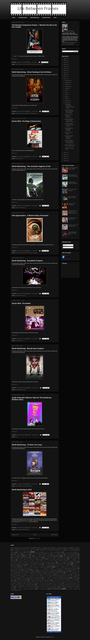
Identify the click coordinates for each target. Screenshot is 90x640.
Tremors (34, 587)
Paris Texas (35, 569)
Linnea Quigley (17, 567)
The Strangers (19, 585)
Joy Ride (51, 564)
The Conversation (32, 581)
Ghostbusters (13, 558)
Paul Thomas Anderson (42, 569)
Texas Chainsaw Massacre (31, 252)
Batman (13, 548)
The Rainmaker (70, 584)
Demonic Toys (54, 553)
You (77, 588)
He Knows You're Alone (46, 560)
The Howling (33, 583)
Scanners (60, 575)
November (67, 82)
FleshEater (15, 557)
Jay (70, 562)
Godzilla (43, 558)
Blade (47, 548)
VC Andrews (62, 587)
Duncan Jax (68, 554)
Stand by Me (46, 577)
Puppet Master (55, 571)
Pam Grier (28, 569)
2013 (65, 156)
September (67, 86)
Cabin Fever (20, 550)
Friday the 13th (21, 486)
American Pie (56, 547)
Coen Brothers (38, 552)
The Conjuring (24, 581)
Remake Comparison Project (36, 64)
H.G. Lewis (71, 558)
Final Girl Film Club (22, 64)
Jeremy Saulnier (14, 564)
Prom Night (41, 571)
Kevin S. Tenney (76, 564)
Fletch (20, 557)
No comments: (35, 111)
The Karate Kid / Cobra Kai (56, 583)
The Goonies (68, 581)
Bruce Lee (15, 550)
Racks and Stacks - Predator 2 (72, 190)
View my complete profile (68, 44)
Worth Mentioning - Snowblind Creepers (27, 261)
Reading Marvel (36, 572)
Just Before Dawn (64, 564)
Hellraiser (63, 560)
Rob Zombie (52, 573)
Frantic (32, 557)
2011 (65, 160)
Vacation (49, 587)
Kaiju (70, 564)
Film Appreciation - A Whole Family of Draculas (30, 215)
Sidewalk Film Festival (45, 576)
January (67, 102)
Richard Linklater (41, 573)
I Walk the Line (60, 561)
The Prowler (52, 584)
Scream (12, 576)
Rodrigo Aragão (15, 575)
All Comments (67, 247)
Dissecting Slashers (17, 554)
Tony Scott (18, 587)
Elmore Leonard (14, 556)
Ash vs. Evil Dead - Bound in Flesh (72, 197)
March (66, 98)
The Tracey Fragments (40, 585)
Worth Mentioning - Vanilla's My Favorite (73, 175)
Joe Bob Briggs (22, 564)
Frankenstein (25, 557)
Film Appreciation (22, 17)
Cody (16, 64)
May (66, 94)
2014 (65, 154)
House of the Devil (52, 561)
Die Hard (71, 553)
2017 (65, 76)
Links (55, 17)
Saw (56, 575)
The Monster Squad (24, 584)
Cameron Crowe (27, 550)
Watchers (67, 587)
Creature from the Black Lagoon (49, 552)
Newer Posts (15, 534)
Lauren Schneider (47, 565)
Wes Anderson (73, 587)
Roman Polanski (37, 575)
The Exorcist (51, 581)
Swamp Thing (71, 579)
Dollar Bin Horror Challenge (36, 554)
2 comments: (35, 250)
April (66, 96)
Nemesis (63, 568)
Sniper (29, 577)
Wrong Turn (68, 588)
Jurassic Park (57, 564)
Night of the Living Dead (72, 568)
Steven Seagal (75, 577)
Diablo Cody (66, 553)
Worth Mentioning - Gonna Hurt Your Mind (72, 233)
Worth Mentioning (34, 17)
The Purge (64, 584)
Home (13, 17)
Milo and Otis (13, 568)
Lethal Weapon (71, 565)
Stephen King (67, 577)
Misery (18, 568)
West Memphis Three (20, 588)
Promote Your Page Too (66, 258)
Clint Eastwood (20, 552)
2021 (65, 68)
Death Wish (41, 553)
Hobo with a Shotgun (15, 561)
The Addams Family (63, 580)
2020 (65, 70)
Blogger (52, 637)
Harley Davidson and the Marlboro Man (29, 560)
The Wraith (66, 585)
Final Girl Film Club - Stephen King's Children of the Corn (73, 212)
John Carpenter (38, 564)
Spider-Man (39, 577)
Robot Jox (77, 573)
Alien (37, 547)
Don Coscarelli (55, 554)
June (66, 92)
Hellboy (58, 560)
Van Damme (55, 587)
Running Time (44, 575)
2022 (65, 66)
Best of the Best (20, 548)
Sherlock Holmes (27, 576)
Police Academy (17, 571)
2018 (65, 74)
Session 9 (17, 576)
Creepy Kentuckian (67, 552)
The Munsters (39, 584)
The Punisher (58, 584)
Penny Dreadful (50, 569)
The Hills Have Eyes (14, 583)
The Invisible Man (46, 583)
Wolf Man (45, 588)
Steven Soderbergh (14, 579)
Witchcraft (33, 588)
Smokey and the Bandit (23, 577)
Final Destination (66, 556)
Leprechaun (54, 565)
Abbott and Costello (14, 547)
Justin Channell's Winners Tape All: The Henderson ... (69, 141)
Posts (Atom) (37, 538)
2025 (65, 60)
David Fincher (18, 553)
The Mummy (32, 584)
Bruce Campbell (75, 548)
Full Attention (57, 557)
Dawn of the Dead (26, 553)
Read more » (14, 58)
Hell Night (53, 560)
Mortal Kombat (48, 568)
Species (34, 577)
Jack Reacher (39, 562)
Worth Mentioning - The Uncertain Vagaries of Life (31, 166)
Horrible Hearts (28, 561)
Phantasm (56, 569)
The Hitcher (27, 583)
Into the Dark (74, 561)
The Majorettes (16, 584)
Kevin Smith (15, 565)
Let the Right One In (62, 565)
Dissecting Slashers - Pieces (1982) (73, 168)
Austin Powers (68, 547)
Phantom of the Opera (64, 569)
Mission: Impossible (24, 568)
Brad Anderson (62, 548)
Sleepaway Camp (71, 576)
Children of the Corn (46, 550)
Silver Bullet (64, 576)
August (66, 88)
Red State (42, 572)
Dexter (60, 553)
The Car (18, 581)
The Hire (21, 583)
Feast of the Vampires (45, 556)
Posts (65, 245)
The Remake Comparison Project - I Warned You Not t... (69, 106)
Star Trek (51, 577)
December (67, 80)
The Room (76, 584)
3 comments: (34, 62)
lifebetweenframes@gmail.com (69, 42)
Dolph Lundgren (47, 554)
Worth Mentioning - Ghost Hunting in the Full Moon (31, 72)
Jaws (67, 562)
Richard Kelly (34, 573)
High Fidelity (77, 560)
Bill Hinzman (41, 548)
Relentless (48, 572)
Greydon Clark (50, 558)
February (67, 100)
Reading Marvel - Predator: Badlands (72, 183)
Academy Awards (23, 547)
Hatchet (39, 560)
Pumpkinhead (48, 571)
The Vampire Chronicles (50, 585)
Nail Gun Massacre (56, 568)
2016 (65, 78)
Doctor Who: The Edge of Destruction (26, 121)
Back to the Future (75, 547)
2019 (65, 72)
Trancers (29, 587)
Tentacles (35, 580)
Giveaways (34, 558)
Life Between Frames (69, 31)
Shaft (21, 576)
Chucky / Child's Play (70, 550)
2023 (65, 64)
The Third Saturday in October (29, 585)
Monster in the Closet (40, 568)
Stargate (61, 577)
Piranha (71, 569)
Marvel (50, 567)
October (67, 84)
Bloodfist (51, 548)
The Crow (38, 581)
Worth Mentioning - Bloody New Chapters (28, 348)
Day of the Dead (35, 553)
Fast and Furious (28, 556)
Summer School (46, 579)
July (66, 90)
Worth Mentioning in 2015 (22, 490)
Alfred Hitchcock (30, 547)
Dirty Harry (77, 553)
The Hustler (39, 583)
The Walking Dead (58, 585)
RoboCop (72, 573)
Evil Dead (20, 556)
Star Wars (56, 577)
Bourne (56, 548)
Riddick (47, 573)
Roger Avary (22, 575)
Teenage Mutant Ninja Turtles (22, 580)
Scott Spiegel (75, 575)
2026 (65, 58)
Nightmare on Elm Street (16, 569)
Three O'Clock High (73, 585)
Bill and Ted (34, 548)
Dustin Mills (74, 554)
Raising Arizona (22, 572)
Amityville (61, 547)
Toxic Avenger (23, 587)
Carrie (39, 550)
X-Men (73, 588)
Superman (58, 579)
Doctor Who (20, 158)
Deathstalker (47, 553)
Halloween (13, 560)
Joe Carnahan (30, 564)
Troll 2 (40, 587)
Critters (73, 552)
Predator (29, 571)
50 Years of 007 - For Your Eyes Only (73, 225)
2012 (65, 158)
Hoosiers (22, 561)
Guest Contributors (63, 558)
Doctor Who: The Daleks (21, 303)
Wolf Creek (39, 588)
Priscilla (28, 64)
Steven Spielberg (23, 579)
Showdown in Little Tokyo (35, 576)
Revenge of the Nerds (20, 573)
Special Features (46, 17)
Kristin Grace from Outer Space (37, 565)
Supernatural (64, 579)
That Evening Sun (56, 580)
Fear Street (37, 556)
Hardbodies (19, 560)
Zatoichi (18, 590)
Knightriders (28, 565)
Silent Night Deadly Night (55, 576)
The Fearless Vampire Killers (60, 581)
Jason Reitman (61, 562)
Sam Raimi (50, 575)
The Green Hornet (75, 581)
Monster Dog (33, 568)
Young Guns (13, 590)
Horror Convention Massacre (38, 561)
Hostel (46, 561)
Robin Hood (67, 573)
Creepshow (59, 552)
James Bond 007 (52, 562)
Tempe (30, 580)
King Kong (22, 565)
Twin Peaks (44, 587)
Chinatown (54, 550)
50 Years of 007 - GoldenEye (72, 204)
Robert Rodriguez (59, 573)
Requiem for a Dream (69, 572)
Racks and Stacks (14, 572)
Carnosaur (34, 550)
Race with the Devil (74, 571)
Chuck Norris (60, 550)
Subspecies (39, 579)
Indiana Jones (67, 561)
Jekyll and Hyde (76, 562)
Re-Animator (28, 572)
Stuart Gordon (26, 113)
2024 (65, 62)
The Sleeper (13, 585)
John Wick (46, 564)
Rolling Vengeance (29, 575)
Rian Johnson (28, 573)
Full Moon (20, 113)
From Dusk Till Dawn (49, 557)
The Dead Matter (44, 581)
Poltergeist (24, 571)
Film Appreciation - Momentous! (72, 218)
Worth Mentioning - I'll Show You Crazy (27, 445)
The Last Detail (66, 583)
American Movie (42, 547)
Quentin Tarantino (65, 571)
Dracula (61, 554)
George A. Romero (73, 557)
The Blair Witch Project (73, 580)
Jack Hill (33, 562)
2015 (65, 152)
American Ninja (49, 547)
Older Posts (54, 534)
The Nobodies (46, 584)
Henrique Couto (70, 560)
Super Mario (53, 579)
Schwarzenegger (67, 575)
